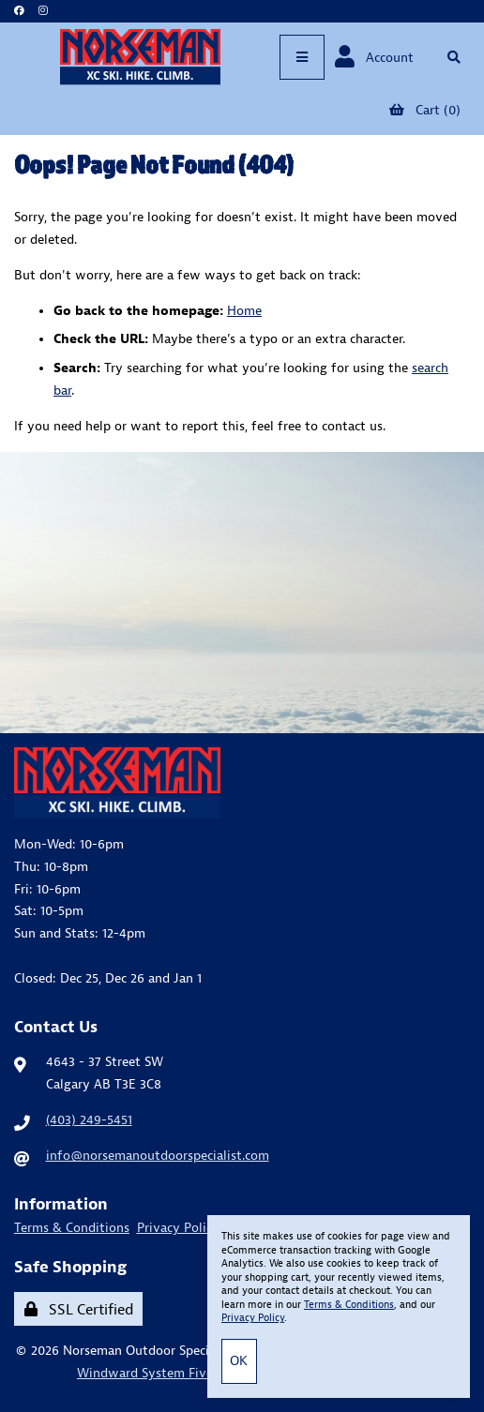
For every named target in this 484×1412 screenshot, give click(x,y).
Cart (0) (425, 109)
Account (374, 57)
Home (244, 310)
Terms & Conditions (71, 1227)
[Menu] (302, 57)
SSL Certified (78, 1308)
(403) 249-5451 (89, 1119)
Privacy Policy (178, 1227)
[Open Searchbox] (453, 57)
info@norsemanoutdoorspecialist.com (157, 1155)
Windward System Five (145, 1372)
